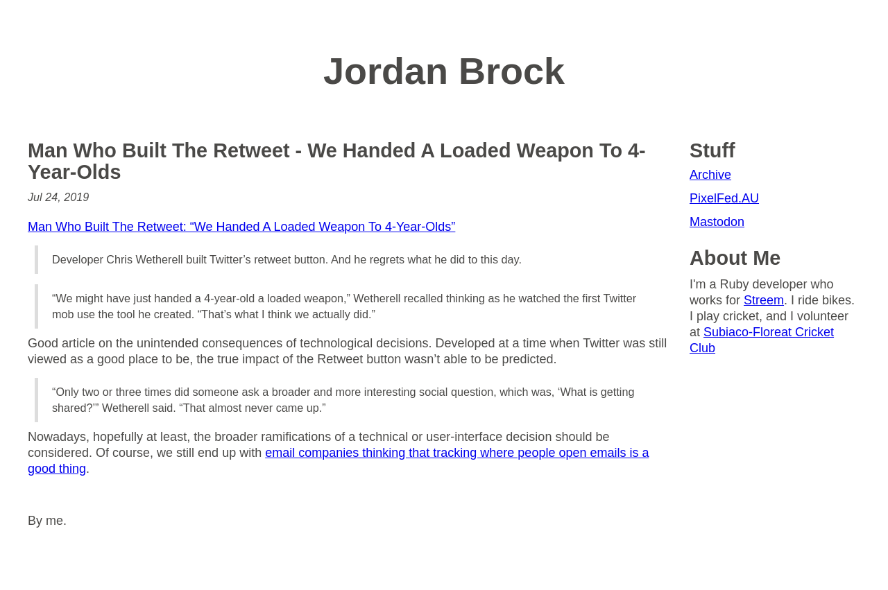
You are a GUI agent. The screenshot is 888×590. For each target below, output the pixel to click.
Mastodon (717, 222)
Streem (764, 300)
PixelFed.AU (724, 198)
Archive (710, 175)
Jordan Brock (444, 71)
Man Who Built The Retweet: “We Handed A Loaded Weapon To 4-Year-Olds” (241, 227)
